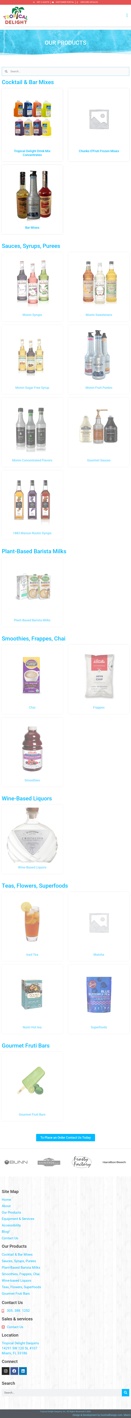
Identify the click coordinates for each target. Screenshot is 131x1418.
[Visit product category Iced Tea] (32, 926)
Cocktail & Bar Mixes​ (17, 1254)
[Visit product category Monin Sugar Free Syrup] (32, 359)
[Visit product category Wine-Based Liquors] (32, 839)
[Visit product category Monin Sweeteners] (98, 286)
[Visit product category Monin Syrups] (32, 286)
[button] (127, 15)
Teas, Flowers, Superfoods (21, 1287)
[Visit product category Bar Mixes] (32, 199)
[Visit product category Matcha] (98, 926)
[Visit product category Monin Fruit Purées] (98, 359)
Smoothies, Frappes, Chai (21, 1274)
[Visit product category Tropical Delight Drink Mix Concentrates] (32, 124)
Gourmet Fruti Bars (16, 1294)
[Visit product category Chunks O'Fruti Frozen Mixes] (98, 123)
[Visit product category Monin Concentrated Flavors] (32, 432)
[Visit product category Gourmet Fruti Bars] (32, 1086)
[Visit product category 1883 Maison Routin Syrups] (32, 505)
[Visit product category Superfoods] (98, 999)
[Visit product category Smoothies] (32, 752)
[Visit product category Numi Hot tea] (32, 999)
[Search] (125, 1392)
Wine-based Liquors (16, 1281)
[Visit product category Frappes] (98, 679)
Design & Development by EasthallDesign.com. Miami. (102, 1415)
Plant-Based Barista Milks (21, 1267)
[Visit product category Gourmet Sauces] (98, 432)
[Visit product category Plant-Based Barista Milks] (32, 592)
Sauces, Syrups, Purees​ (19, 1261)
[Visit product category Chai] (32, 679)
